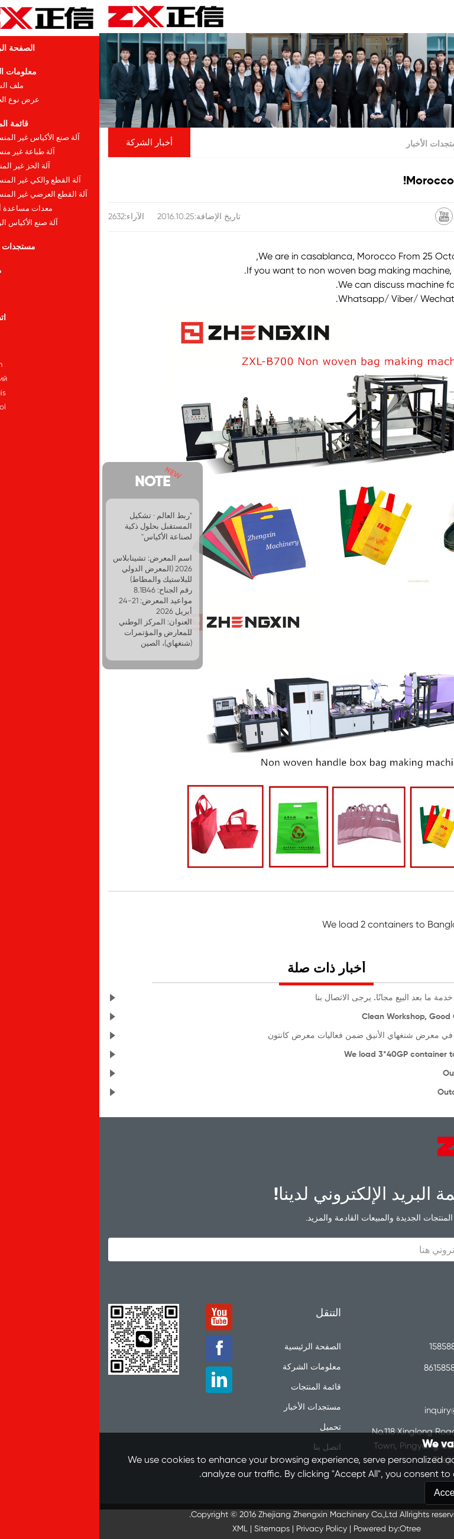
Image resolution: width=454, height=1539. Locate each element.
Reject (408, 1525)
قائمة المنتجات (217, 1386)
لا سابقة (429, 910)
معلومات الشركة (212, 1366)
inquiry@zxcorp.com (364, 1410)
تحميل (231, 1426)
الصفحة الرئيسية (402, 143)
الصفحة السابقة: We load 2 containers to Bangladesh (334, 924)
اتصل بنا (228, 1447)
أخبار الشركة (50, 142)
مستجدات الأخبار (335, 143)
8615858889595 (354, 1367)
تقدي (404, 1280)
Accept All (355, 1525)
